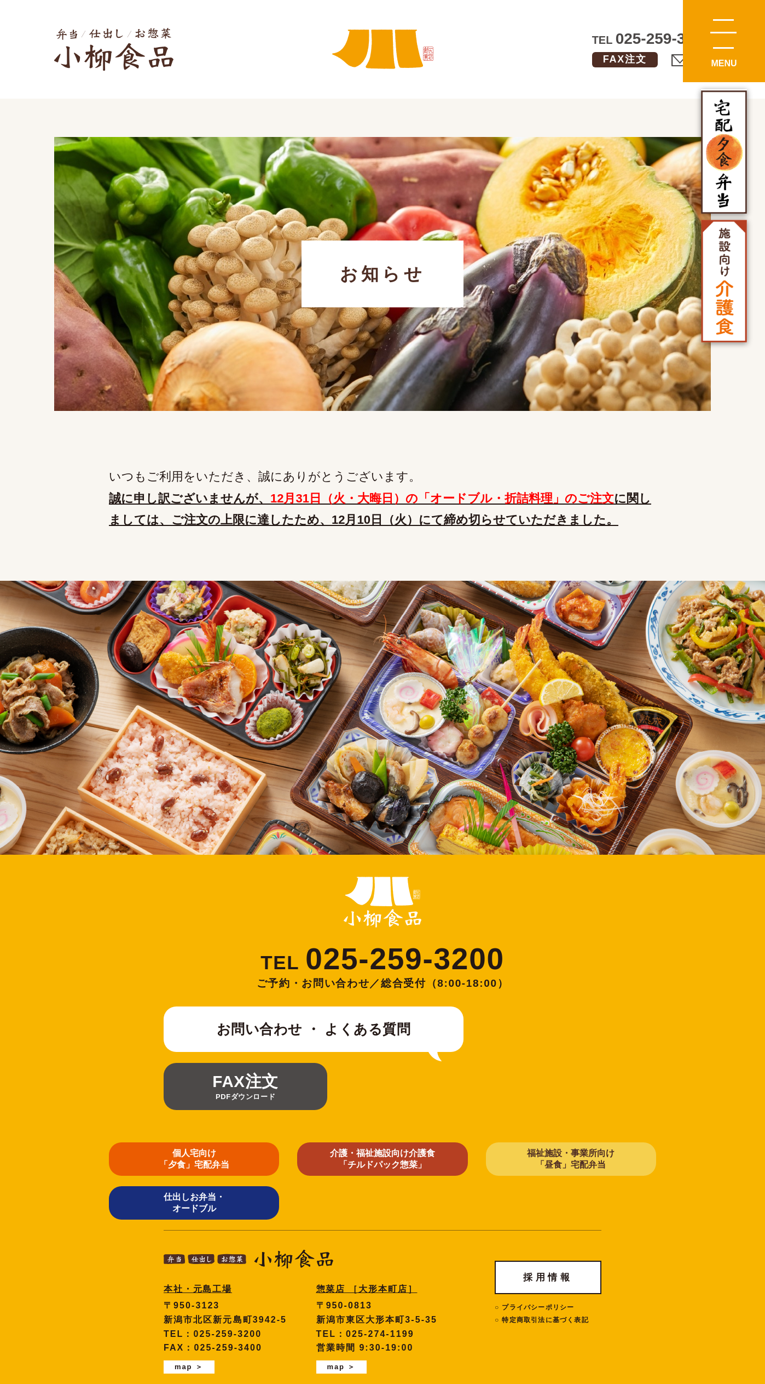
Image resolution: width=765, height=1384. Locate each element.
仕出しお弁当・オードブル (593, 1103)
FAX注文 (625, 59)
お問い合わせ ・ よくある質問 (305, 1029)
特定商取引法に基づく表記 (545, 1221)
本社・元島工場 (198, 1190)
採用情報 (547, 1178)
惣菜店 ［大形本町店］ (367, 1190)
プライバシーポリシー (538, 1209)
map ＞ (189, 1268)
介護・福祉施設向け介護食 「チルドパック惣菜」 (312, 1103)
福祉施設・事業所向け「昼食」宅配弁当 (452, 1103)
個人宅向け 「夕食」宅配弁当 (172, 1103)
